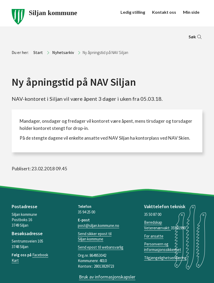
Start (38, 52)
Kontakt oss (164, 12)
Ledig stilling (133, 12)
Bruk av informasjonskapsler (107, 277)
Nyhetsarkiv (63, 52)
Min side (191, 12)
